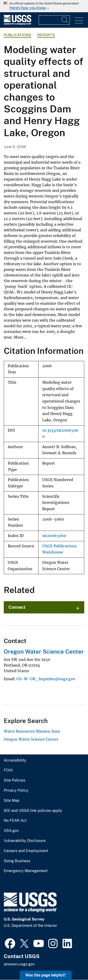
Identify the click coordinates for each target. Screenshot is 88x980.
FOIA (8, 770)
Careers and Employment (26, 851)
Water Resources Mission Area (32, 731)
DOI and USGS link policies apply (33, 811)
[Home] (17, 24)
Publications (17, 35)
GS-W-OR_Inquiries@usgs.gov (45, 678)
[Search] (65, 20)
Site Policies (14, 780)
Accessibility (15, 760)
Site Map (11, 800)
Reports (46, 35)
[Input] (54, 20)
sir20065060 (54, 535)
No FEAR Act (15, 820)
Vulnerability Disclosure (25, 841)
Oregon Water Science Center (44, 651)
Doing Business (17, 861)
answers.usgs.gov (19, 964)
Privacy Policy (16, 790)
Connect (17, 607)
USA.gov (11, 831)
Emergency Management (26, 871)
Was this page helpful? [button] (45, 975)
